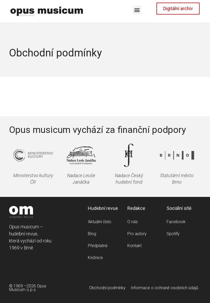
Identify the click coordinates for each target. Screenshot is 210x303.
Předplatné (98, 245)
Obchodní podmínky (107, 287)
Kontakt (134, 245)
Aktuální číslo (99, 221)
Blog (92, 233)
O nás (132, 221)
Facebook (176, 221)
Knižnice (95, 257)
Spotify (173, 233)
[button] (137, 10)
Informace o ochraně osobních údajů (164, 287)
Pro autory (137, 233)
